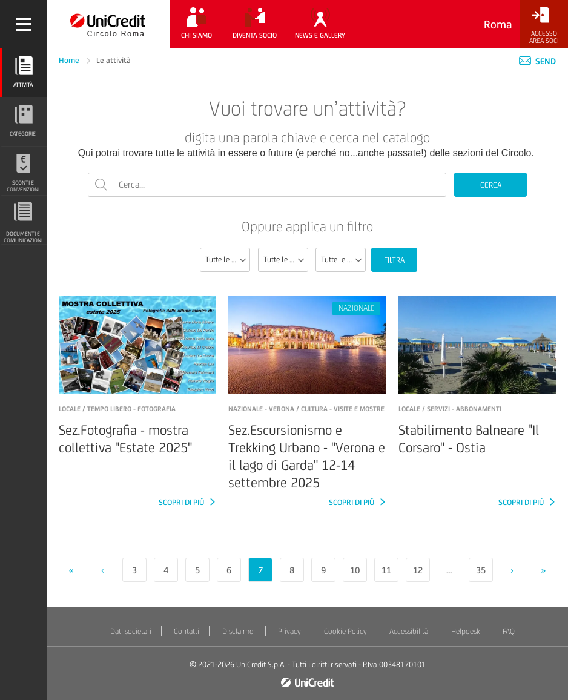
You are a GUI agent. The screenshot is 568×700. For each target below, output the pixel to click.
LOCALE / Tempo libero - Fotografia (117, 408)
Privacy (289, 631)
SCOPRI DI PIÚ (182, 502)
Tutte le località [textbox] (343, 259)
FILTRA (394, 260)
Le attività (113, 60)
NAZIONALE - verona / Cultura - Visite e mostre (306, 408)
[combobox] (225, 260)
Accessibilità (408, 631)
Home (70, 60)
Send (537, 61)
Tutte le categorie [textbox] (285, 259)
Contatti (186, 631)
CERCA (490, 185)
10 (355, 570)
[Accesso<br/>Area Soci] (544, 25)
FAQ (509, 631)
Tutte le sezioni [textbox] (227, 259)
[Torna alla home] (108, 24)
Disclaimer (239, 631)
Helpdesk (465, 631)
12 (418, 570)
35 (481, 570)
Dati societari (130, 631)
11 (386, 570)
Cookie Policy (345, 631)
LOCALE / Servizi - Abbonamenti (449, 408)
